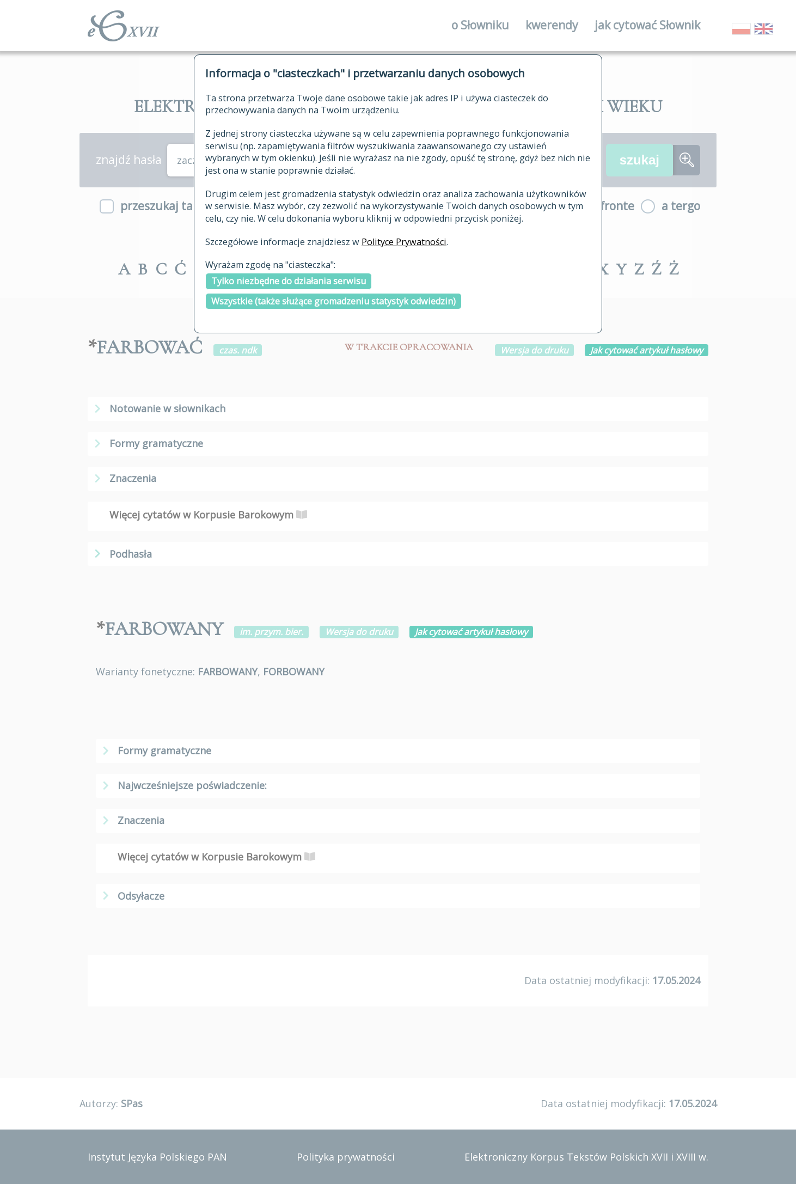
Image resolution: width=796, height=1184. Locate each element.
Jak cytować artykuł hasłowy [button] (646, 350)
